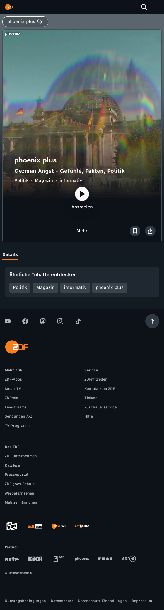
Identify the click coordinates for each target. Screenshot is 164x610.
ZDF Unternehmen (21, 456)
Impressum (141, 601)
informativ (70, 180)
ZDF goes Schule (20, 484)
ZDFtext (11, 398)
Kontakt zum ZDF (99, 389)
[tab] (10, 254)
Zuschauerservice (100, 407)
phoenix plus (110, 287)
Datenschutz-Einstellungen (102, 601)
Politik (21, 180)
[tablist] (82, 254)
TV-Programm (17, 426)
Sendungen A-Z (18, 416)
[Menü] (155, 7)
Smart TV (13, 389)
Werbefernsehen (19, 493)
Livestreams (16, 407)
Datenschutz (62, 601)
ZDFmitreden (95, 379)
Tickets (91, 398)
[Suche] (144, 7)
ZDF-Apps (13, 379)
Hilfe (88, 416)
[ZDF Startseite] (10, 7)
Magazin (44, 180)
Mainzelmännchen (21, 502)
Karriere (12, 465)
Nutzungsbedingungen (25, 601)
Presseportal (16, 474)
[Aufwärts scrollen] (152, 321)
